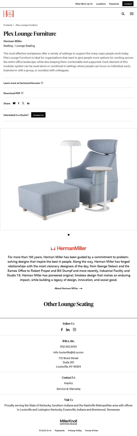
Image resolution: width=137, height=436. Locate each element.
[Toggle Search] (123, 13)
